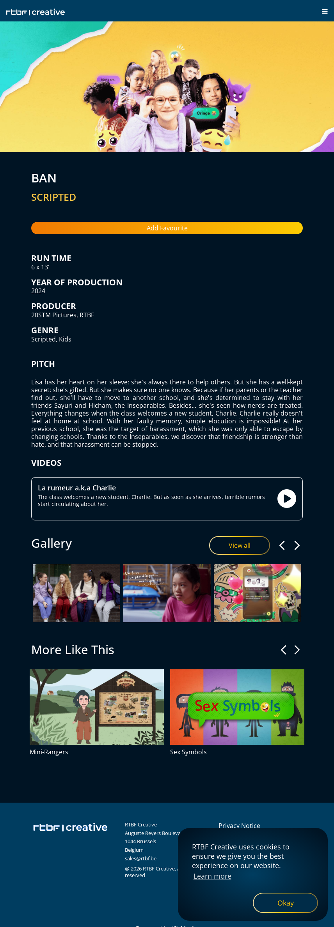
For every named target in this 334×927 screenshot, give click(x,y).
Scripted (43, 339)
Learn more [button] (212, 876)
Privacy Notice (239, 825)
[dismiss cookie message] (285, 903)
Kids (65, 339)
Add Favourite (167, 228)
